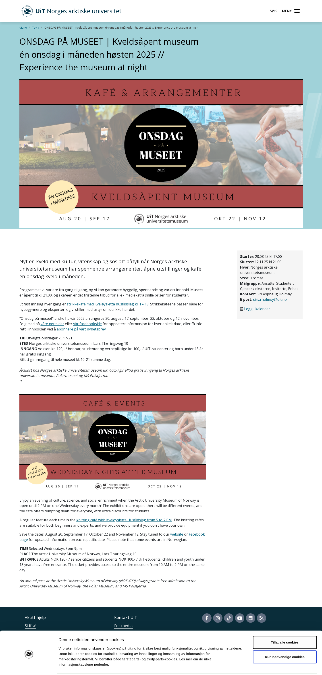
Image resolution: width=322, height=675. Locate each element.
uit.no (23, 27)
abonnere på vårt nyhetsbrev (81, 329)
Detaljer (237, 666)
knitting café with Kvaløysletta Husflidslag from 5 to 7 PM (124, 519)
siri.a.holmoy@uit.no (270, 299)
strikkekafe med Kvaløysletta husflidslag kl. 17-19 (107, 304)
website (177, 534)
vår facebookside (87, 323)
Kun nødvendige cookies (285, 640)
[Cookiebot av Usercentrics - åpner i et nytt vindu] (28, 666)
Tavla (35, 27)
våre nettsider (52, 323)
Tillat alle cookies (285, 626)
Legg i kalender (257, 308)
